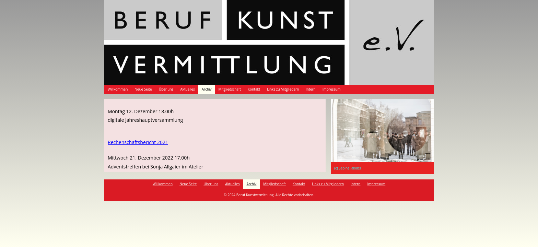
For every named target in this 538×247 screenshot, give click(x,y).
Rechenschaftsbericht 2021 (138, 142)
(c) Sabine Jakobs (347, 168)
